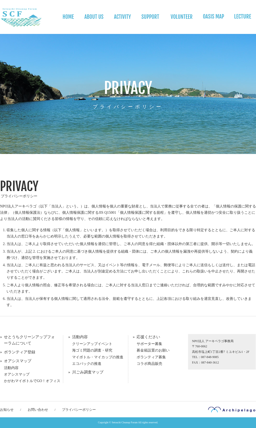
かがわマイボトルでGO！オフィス (32, 381)
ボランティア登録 (19, 352)
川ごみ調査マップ (87, 372)
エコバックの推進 (86, 364)
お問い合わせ (38, 410)
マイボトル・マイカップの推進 (97, 357)
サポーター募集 (149, 344)
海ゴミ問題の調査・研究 (92, 350)
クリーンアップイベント (92, 344)
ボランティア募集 (151, 357)
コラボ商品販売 (149, 364)
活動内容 (11, 368)
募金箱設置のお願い (153, 350)
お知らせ (7, 410)
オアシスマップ (17, 361)
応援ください (148, 337)
